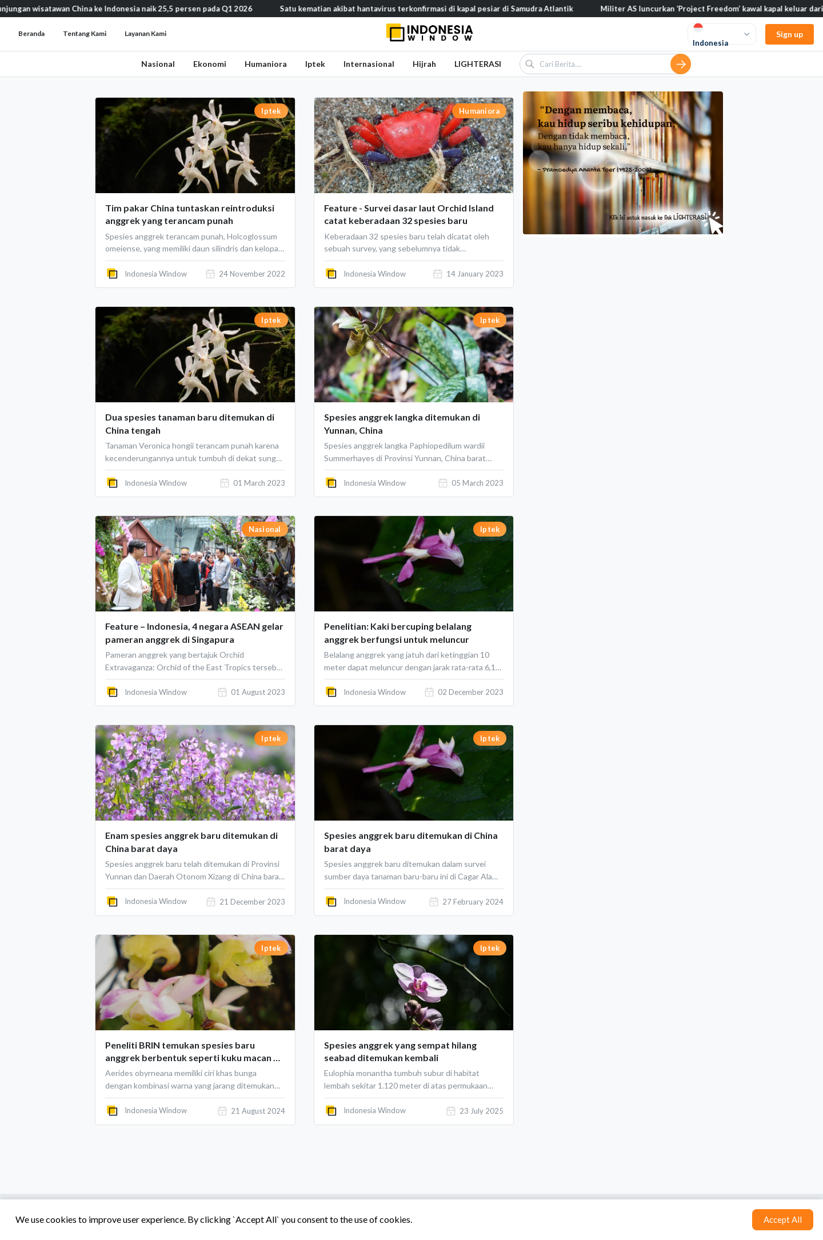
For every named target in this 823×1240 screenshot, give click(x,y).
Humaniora (266, 64)
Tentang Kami (84, 33)
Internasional (368, 64)
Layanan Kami (145, 33)
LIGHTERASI (477, 64)
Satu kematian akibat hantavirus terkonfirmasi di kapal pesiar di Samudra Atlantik (438, 8)
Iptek (315, 64)
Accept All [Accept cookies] (783, 1219)
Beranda (31, 33)
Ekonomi (209, 64)
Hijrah (424, 64)
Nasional (158, 64)
